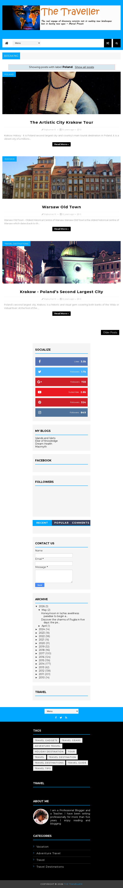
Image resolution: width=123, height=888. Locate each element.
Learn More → (41, 827)
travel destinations (16, 243)
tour (71, 751)
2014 (42, 663)
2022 (42, 636)
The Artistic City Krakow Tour (61, 122)
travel (40, 757)
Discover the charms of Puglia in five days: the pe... (63, 621)
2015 (42, 660)
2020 (42, 643)
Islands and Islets (45, 438)
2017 (42, 653)
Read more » (61, 144)
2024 (42, 629)
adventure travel (48, 746)
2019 (42, 646)
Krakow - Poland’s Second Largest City (61, 291)
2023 (42, 632)
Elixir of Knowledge (46, 440)
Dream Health (43, 443)
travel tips (43, 768)
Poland (9, 74)
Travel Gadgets (46, 740)
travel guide (77, 762)
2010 (42, 677)
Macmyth (41, 446)
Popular (61, 522)
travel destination (62, 757)
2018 (42, 650)
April (44, 625)
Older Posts (110, 332)
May (44, 609)
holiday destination (49, 751)
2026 (42, 606)
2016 (42, 656)
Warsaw (9, 159)
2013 (42, 667)
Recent (42, 522)
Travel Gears (71, 740)
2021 (42, 639)
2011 (42, 674)
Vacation (43, 846)
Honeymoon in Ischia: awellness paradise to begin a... (60, 615)
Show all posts (84, 67)
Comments (81, 522)
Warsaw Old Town (61, 207)
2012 (42, 670)
